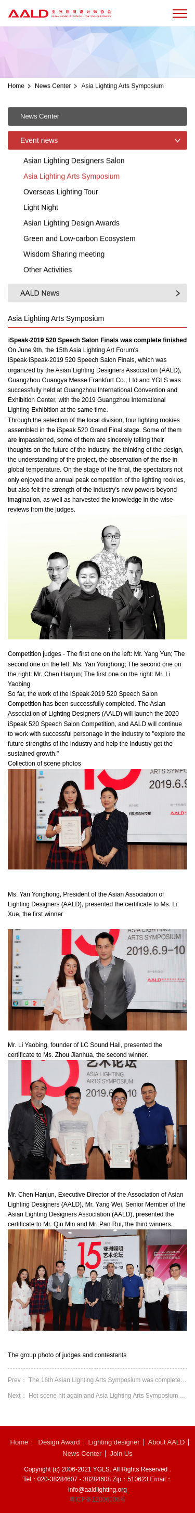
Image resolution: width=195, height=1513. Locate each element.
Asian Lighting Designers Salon (74, 190)
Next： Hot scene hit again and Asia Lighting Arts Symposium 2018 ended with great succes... (97, 1395)
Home (16, 88)
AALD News (39, 322)
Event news (39, 170)
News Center (53, 88)
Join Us (121, 1453)
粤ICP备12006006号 (97, 1499)
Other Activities (47, 299)
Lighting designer (114, 1442)
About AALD (166, 1442)
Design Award (59, 1442)
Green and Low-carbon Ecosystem (79, 268)
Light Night (40, 237)
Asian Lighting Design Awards (71, 252)
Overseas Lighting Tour (60, 221)
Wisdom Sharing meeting (64, 283)
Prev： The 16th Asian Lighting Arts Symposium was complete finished (97, 1380)
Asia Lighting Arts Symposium (122, 88)
